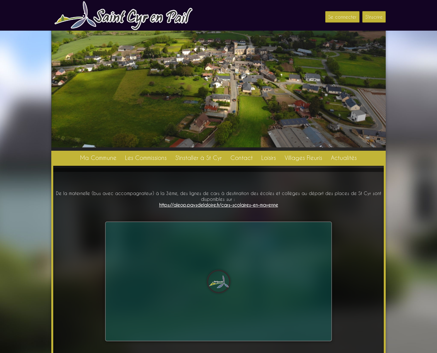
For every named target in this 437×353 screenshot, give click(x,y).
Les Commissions (146, 157)
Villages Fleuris (303, 157)
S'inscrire (374, 17)
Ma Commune (98, 157)
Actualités (344, 157)
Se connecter (342, 17)
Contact (241, 157)
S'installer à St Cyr (198, 157)
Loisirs (268, 157)
